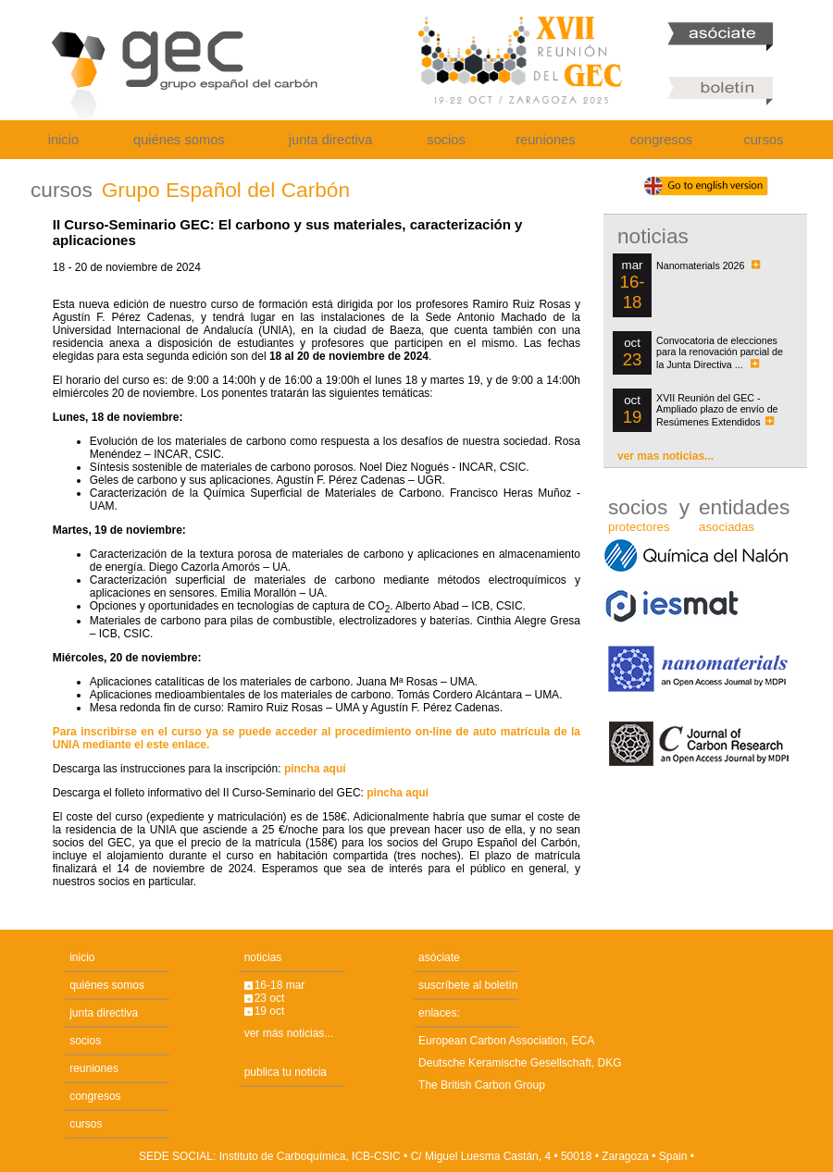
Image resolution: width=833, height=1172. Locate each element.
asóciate (439, 957)
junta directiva (330, 139)
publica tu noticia (285, 1072)
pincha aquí (315, 768)
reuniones (545, 139)
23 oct (270, 998)
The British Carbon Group (481, 1085)
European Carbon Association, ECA (506, 1040)
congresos (661, 139)
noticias (263, 957)
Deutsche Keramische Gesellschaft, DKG (519, 1062)
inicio (63, 139)
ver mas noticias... (665, 456)
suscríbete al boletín (467, 985)
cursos (763, 139)
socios (446, 139)
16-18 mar (280, 985)
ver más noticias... (289, 1033)
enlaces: (439, 1012)
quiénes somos (179, 139)
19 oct (270, 1011)
